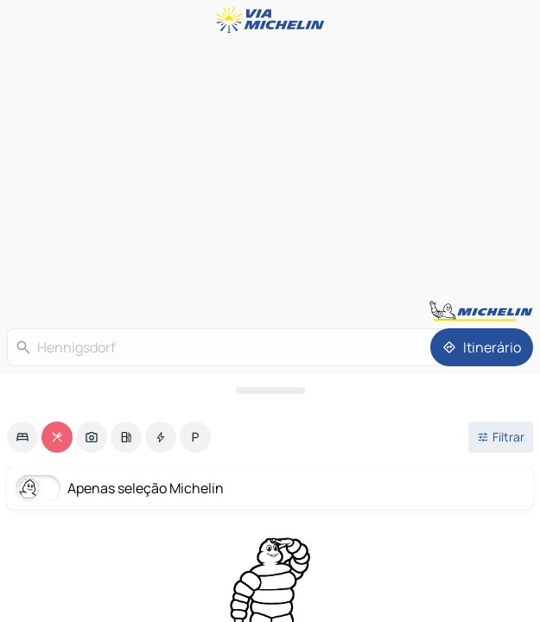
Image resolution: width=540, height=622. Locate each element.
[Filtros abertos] (500, 437)
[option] (22, 437)
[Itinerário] (481, 347)
